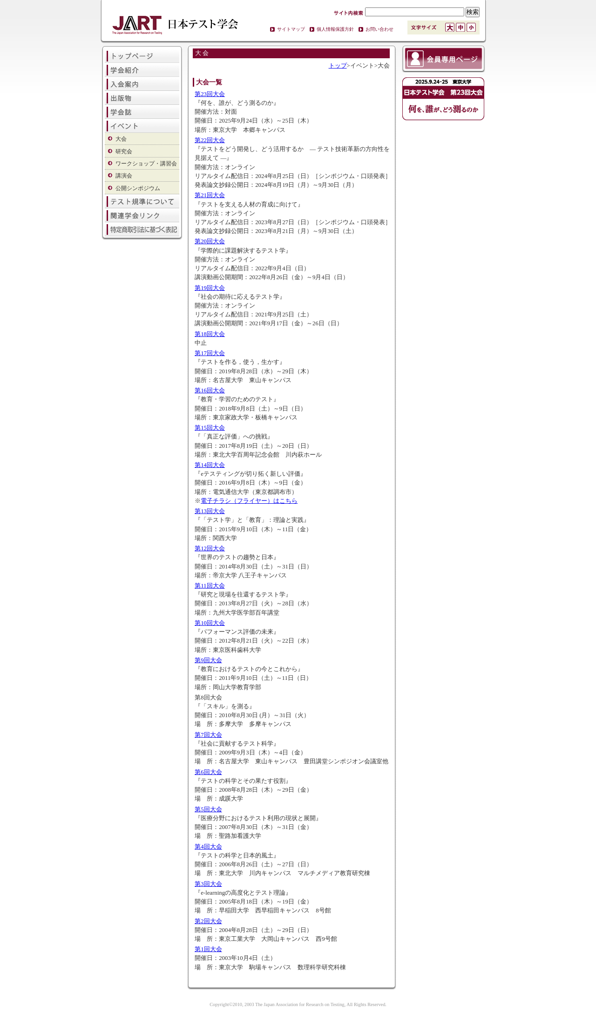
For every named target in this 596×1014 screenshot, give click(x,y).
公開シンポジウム (137, 188)
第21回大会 (210, 195)
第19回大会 (210, 288)
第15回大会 (210, 428)
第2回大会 (208, 921)
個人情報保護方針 (335, 29)
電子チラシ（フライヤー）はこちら (249, 501)
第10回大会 (210, 623)
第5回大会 (208, 809)
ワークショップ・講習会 (146, 163)
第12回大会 (210, 548)
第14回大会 (210, 465)
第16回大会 (210, 390)
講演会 (123, 175)
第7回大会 (208, 735)
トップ (338, 65)
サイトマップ (291, 29)
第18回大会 (210, 334)
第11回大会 (209, 585)
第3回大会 (208, 884)
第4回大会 (208, 846)
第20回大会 (210, 241)
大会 (121, 139)
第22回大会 (210, 140)
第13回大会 (210, 511)
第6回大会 (208, 772)
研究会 (123, 151)
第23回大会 (210, 94)
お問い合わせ (379, 29)
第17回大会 (210, 353)
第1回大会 (208, 949)
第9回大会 (208, 660)
